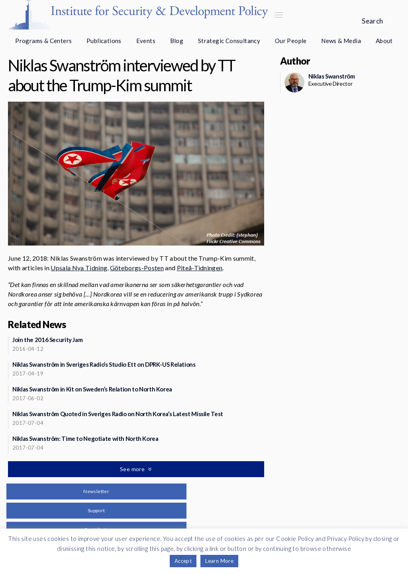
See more (133, 469)
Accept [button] (183, 561)
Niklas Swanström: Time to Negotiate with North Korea (85, 438)
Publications (104, 40)
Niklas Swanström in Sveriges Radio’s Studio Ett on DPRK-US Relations (104, 364)
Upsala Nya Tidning (79, 267)
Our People (291, 40)
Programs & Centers (43, 40)
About (384, 40)
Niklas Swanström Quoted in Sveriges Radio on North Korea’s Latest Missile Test (117, 413)
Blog (177, 40)
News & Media (341, 40)
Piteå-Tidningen (200, 267)
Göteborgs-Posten (137, 267)
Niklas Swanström (331, 76)
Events (145, 40)
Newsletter (96, 491)
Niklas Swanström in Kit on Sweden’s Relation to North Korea (92, 389)
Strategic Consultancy (229, 40)
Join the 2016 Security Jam (47, 339)
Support (96, 510)
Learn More (219, 561)
